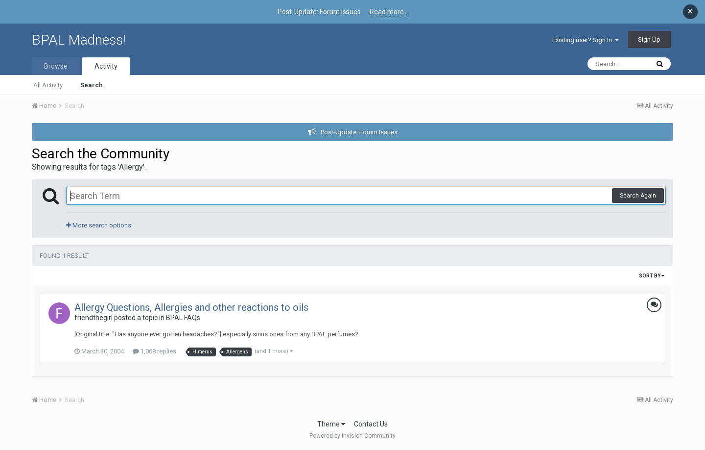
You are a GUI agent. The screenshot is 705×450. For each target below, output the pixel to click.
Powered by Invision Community (352, 435)
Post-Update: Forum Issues (359, 132)
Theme (331, 424)
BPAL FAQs (183, 318)
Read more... (389, 12)
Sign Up (649, 39)
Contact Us (371, 424)
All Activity (48, 85)
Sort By (651, 275)
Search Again (638, 195)
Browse (56, 66)
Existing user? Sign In (585, 40)
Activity (106, 66)
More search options (98, 225)
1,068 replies (154, 351)
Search (91, 85)
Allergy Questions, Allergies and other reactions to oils (191, 307)
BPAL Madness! (79, 40)
